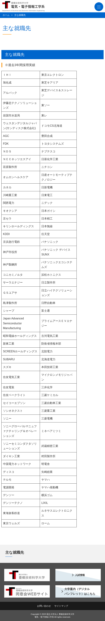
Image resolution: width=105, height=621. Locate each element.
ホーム (6, 15)
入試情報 (80, 575)
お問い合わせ (44, 606)
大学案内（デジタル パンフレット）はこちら (79, 591)
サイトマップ (61, 606)
